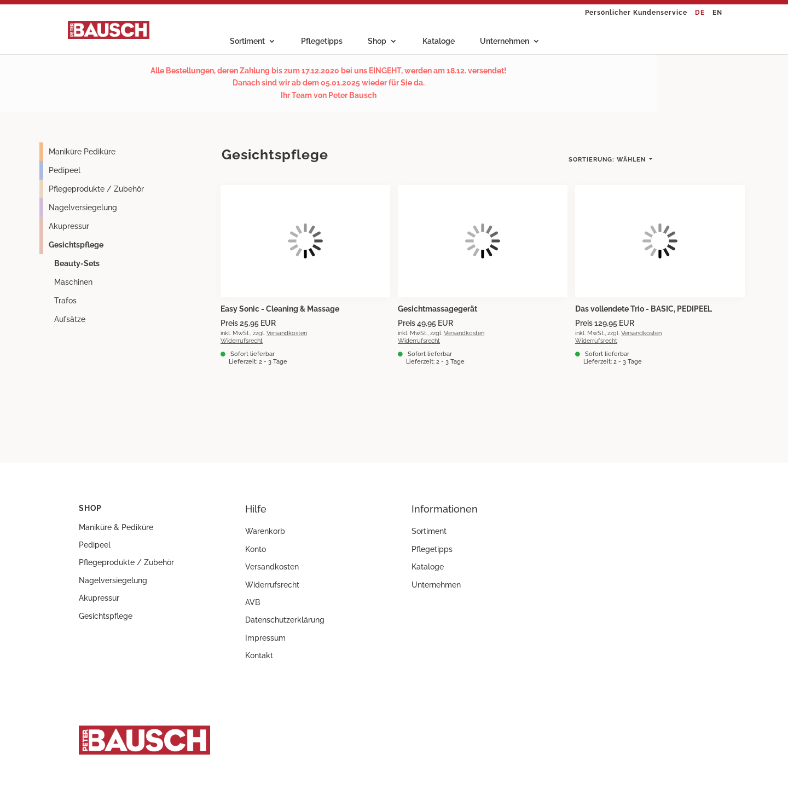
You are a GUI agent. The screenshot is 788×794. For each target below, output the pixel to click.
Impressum (265, 638)
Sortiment (247, 41)
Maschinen (73, 282)
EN (717, 12)
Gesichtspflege (76, 244)
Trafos (65, 300)
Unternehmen (504, 41)
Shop (377, 41)
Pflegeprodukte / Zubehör (96, 189)
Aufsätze (69, 319)
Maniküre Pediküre (82, 151)
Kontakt (259, 655)
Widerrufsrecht (242, 340)
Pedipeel (64, 170)
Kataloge (438, 41)
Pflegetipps (322, 41)
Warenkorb (265, 531)
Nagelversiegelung (83, 207)
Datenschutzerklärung (285, 619)
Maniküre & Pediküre (116, 527)
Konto (255, 549)
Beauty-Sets (77, 263)
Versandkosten (286, 333)
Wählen (608, 159)
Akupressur (69, 226)
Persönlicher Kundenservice (636, 12)
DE (700, 12)
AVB (252, 602)
